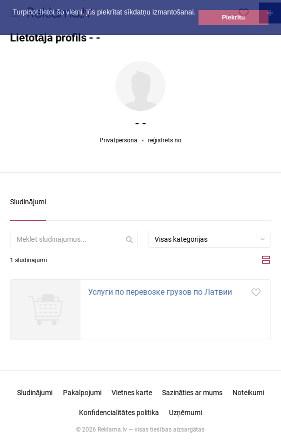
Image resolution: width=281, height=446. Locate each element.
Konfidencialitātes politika (119, 413)
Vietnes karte (132, 393)
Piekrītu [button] (233, 17)
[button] (14, 23)
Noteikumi (248, 393)
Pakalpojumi (82, 393)
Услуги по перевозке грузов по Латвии (160, 292)
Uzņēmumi (185, 413)
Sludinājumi (35, 393)
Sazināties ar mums (192, 393)
